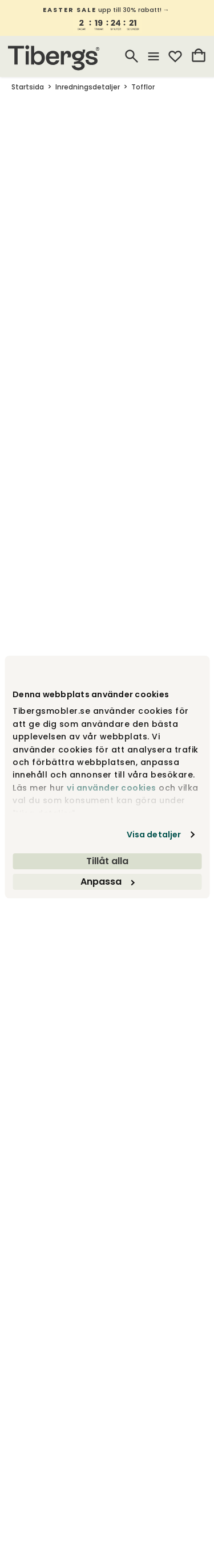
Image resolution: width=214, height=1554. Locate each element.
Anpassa (107, 881)
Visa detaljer (154, 834)
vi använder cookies (111, 788)
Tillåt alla (107, 861)
